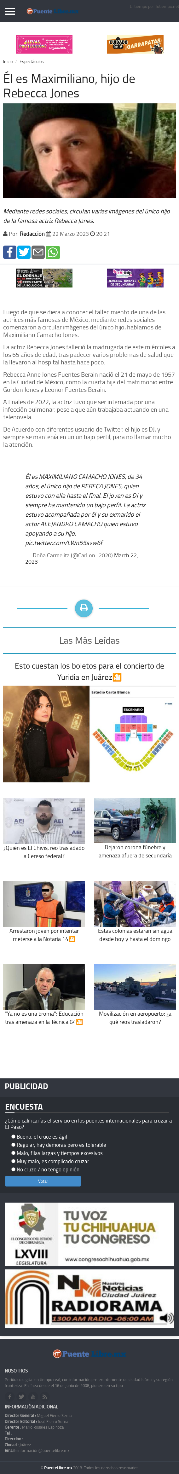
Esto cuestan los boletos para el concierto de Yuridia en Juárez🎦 (89, 671)
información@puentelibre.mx (37, 1450)
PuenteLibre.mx (58, 1468)
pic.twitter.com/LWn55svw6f (63, 542)
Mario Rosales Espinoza (34, 1427)
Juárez (18, 1445)
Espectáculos (32, 61)
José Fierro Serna (36, 1421)
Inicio (8, 61)
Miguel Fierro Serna (38, 1415)
